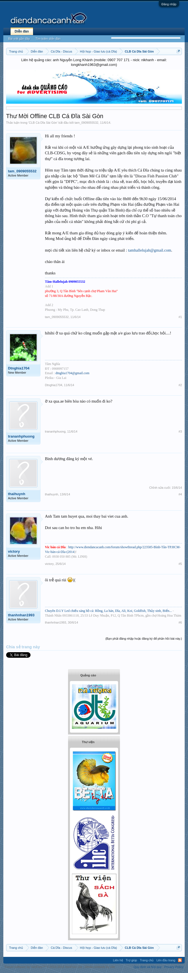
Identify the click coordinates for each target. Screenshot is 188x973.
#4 (180, 494)
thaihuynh (16, 494)
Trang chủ (147, 960)
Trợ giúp (131, 960)
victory (14, 551)
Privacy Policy (173, 967)
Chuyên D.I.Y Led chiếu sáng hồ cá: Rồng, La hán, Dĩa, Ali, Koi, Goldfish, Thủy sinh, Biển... (109, 611)
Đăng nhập (169, 4)
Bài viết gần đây (19, 38)
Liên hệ (118, 960)
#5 (180, 563)
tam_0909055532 (87, 122)
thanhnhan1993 (21, 615)
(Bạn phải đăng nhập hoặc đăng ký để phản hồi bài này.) (143, 638)
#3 (180, 431)
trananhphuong (21, 436)
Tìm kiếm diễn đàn (48, 38)
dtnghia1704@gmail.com (72, 373)
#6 (180, 622)
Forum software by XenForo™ (44, 967)
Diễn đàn (22, 31)
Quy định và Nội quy (148, 967)
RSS (180, 960)
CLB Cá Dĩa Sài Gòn (43, 122)
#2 (180, 385)
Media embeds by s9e (100, 967)
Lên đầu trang (165, 960)
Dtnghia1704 (18, 368)
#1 (180, 317)
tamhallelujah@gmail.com (149, 250)
